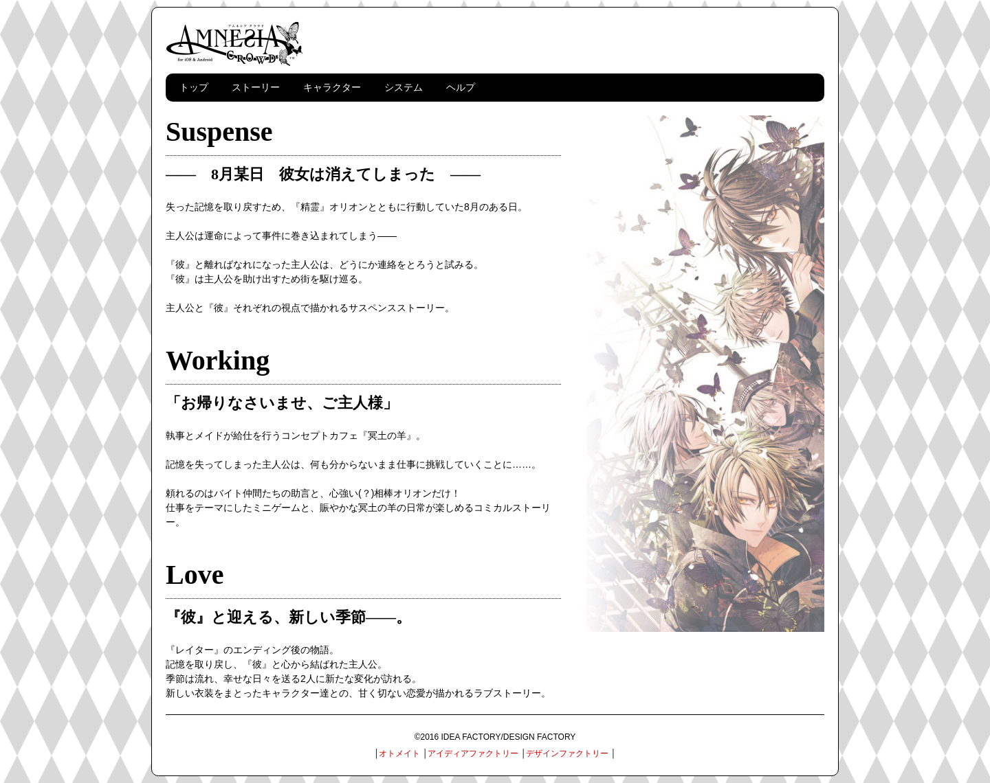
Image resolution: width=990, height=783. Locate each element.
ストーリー (256, 87)
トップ (193, 87)
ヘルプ (460, 87)
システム (403, 87)
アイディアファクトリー (473, 753)
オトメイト (399, 753)
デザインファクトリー (567, 753)
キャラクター (332, 87)
